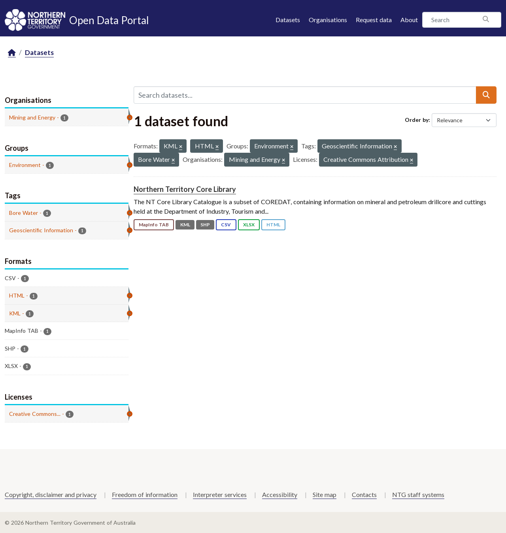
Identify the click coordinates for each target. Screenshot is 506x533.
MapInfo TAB (154, 225)
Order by (417, 119)
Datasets (288, 19)
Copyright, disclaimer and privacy (50, 494)
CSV (226, 225)
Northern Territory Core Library (185, 189)
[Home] (12, 52)
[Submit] (486, 95)
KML (185, 225)
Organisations (328, 19)
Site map (324, 494)
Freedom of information (144, 494)
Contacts (364, 494)
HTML (273, 225)
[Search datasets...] (305, 95)
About (409, 19)
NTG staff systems (418, 494)
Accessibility (279, 494)
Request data (374, 19)
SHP (205, 225)
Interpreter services (220, 494)
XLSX (249, 225)
